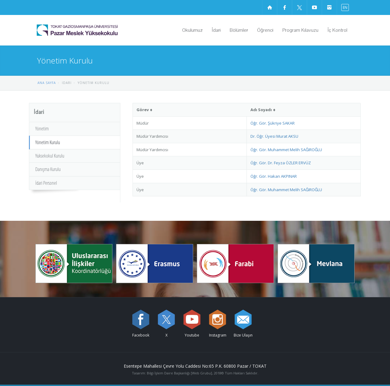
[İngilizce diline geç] (344, 7)
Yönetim (42, 128)
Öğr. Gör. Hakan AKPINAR (273, 176)
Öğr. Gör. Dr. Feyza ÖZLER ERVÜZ (280, 163)
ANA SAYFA (46, 83)
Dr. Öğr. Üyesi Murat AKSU (274, 136)
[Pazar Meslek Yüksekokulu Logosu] (93, 30)
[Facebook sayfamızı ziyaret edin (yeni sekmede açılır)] (284, 7)
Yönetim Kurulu (47, 142)
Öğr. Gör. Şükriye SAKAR (272, 123)
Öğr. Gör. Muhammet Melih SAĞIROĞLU (286, 149)
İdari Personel (46, 183)
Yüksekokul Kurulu (49, 155)
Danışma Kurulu (48, 169)
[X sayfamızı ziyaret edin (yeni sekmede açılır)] (299, 7)
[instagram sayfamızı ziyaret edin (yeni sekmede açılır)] (329, 7)
